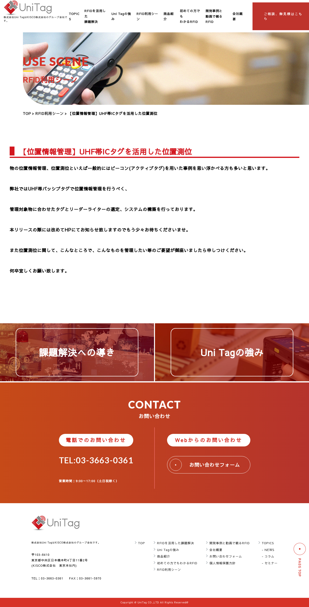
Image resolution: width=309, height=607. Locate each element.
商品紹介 (163, 556)
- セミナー (270, 563)
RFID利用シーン (49, 113)
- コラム (268, 556)
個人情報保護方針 (222, 563)
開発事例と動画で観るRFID (214, 16)
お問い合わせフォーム (205, 465)
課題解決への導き (77, 352)
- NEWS (268, 550)
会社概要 (215, 550)
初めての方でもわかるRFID (177, 563)
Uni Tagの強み (232, 352)
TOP (27, 113)
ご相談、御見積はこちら (283, 16)
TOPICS (268, 543)
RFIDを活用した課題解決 (175, 543)
